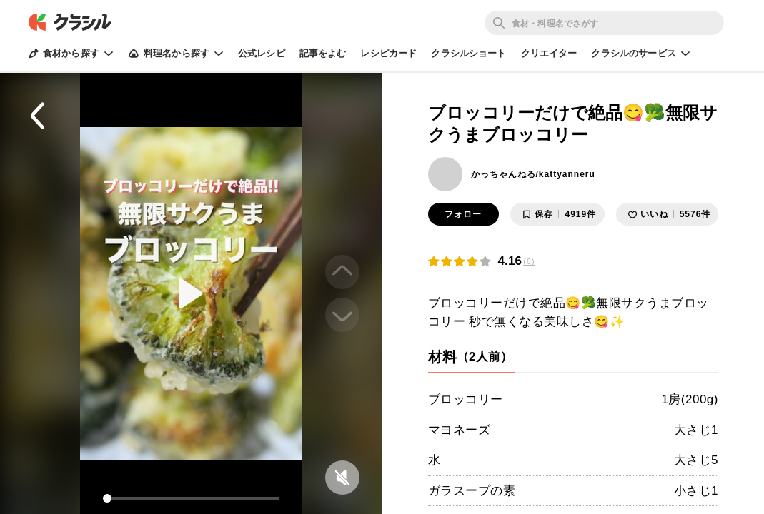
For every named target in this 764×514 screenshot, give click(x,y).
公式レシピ (261, 53)
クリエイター (549, 53)
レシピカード (388, 53)
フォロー (463, 214)
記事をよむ (323, 53)
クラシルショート (468, 53)
